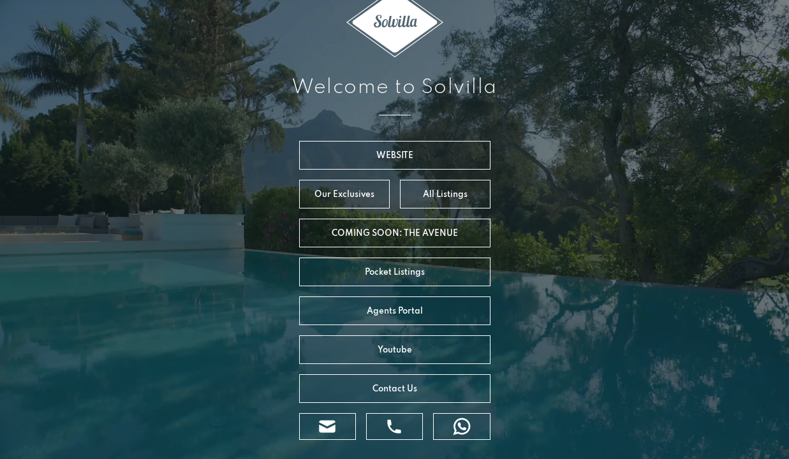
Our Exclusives (344, 194)
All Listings (445, 194)
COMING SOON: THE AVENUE (395, 232)
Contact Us (394, 388)
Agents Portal (395, 310)
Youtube (395, 349)
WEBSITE (394, 155)
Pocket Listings (395, 271)
